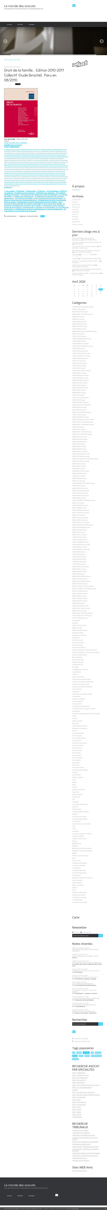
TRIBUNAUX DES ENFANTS (80, 1161)
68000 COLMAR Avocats (79, 530)
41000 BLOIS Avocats (78, 429)
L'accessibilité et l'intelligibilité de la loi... (84, 1005)
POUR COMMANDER (11, 147)
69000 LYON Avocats (78, 532)
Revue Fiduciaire (77, 880)
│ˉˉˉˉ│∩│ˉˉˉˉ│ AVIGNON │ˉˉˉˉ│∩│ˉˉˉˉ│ (84, 255)
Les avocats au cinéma (79, 816)
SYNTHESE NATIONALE (82, 271)
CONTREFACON (77, 1117)
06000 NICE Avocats (78, 319)
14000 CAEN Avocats (78, 348)
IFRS (73, 799)
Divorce (74, 731)
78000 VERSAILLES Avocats (80, 566)
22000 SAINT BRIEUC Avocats (81, 370)
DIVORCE (75, 1090)
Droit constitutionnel (78, 738)
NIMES (74, 853)
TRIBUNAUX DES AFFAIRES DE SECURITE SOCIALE (85, 1138)
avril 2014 (75, 219)
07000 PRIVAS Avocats (79, 329)
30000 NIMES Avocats (79, 392)
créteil (87, 1056)
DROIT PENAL (76, 1100)
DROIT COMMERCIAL (79, 1073)
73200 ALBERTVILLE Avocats (81, 544)
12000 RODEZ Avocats (79, 341)
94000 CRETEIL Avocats (79, 611)
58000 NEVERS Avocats (79, 478)
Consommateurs (77, 701)
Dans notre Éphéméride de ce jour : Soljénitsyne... (83, 239)
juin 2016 (75, 202)
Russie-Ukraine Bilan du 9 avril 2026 (83, 265)
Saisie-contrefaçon (78, 885)
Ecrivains (75, 772)
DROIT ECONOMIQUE (79, 1105)
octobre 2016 (76, 199)
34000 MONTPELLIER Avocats (81, 405)
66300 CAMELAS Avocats (80, 520)
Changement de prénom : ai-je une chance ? (85, 971)
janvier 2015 (76, 207)
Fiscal (74, 784)
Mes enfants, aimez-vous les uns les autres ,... (86, 250)
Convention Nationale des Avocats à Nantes (86, 713)
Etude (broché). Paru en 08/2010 (15, 143)
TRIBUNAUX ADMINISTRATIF (81, 1144)
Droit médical (76, 760)
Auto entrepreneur (78, 642)
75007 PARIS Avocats (78, 554)
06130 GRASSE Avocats (79, 321)
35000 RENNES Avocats (79, 410)
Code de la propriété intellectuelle (82, 682)
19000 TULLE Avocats (79, 361)
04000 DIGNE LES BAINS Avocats (82, 314)
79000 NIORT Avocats (79, 569)
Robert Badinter (77, 883)
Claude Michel (76, 672)
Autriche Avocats (77, 645)
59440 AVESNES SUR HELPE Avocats (83, 483)
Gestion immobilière (78, 789)
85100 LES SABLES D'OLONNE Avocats (84, 588)
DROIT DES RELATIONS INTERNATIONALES (86, 1095)
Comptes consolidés (78, 699)
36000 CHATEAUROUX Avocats (81, 412)
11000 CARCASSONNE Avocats (81, 339)
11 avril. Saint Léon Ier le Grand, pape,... (84, 246)
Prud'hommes (76, 875)
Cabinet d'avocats (77, 662)
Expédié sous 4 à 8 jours (13, 145)
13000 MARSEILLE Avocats (80, 343)
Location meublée (77, 836)
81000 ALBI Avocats (78, 574)
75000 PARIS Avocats (78, 552)
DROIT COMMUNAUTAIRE (80, 1075)
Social (74, 890)
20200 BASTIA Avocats (79, 366)
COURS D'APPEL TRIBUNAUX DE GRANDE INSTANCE (85, 1150)
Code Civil (75, 674)
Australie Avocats (77, 640)
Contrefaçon (76, 711)
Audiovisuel (75, 637)
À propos (31, 24)
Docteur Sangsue (77, 275)
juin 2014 (75, 214)
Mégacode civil (76, 843)
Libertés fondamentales (79, 819)
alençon (98, 1053)
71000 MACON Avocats (79, 537)
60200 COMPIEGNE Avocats (80, 491)
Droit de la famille (16, 139)
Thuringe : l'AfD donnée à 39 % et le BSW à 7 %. (87, 242)
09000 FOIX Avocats (78, 334)
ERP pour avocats (77, 777)
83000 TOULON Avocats (79, 579)
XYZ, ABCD (75, 263)
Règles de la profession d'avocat (82, 878)
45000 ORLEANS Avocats (80, 439)
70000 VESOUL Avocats (79, 535)
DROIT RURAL (76, 1112)
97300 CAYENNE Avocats (80, 618)
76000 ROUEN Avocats (79, 557)
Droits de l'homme (78, 767)
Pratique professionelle (79, 863)
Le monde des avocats (19, 6)
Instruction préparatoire (80, 804)
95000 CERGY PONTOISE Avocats (82, 613)
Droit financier (76, 755)
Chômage (75, 667)
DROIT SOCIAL (76, 1114)
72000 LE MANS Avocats (79, 539)
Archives (20, 24)
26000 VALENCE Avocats (79, 383)
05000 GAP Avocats (78, 316)
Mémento (75, 846)
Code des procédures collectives (82, 687)
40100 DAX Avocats (78, 427)
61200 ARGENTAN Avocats (80, 495)
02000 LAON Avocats (78, 309)
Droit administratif (78, 733)
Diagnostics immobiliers (79, 728)
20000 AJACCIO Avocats (79, 363)
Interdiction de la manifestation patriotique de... (87, 269)
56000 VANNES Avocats (79, 473)
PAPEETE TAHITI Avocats (80, 856)
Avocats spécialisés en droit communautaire (86, 652)
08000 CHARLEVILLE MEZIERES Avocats (84, 331)
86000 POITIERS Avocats (79, 591)
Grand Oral (75, 792)
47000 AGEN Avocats (78, 444)
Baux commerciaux (78, 660)
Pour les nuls (76, 860)
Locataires (75, 831)
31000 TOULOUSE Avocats (80, 397)
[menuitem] (9, 24)
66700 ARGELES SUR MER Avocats (82, 525)
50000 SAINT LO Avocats (80, 451)
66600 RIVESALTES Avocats (80, 522)
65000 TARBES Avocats (79, 508)
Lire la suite (75, 189)
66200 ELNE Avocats (78, 515)
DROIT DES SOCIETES (79, 1080)
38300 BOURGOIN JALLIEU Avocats (83, 419)
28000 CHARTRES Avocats (80, 388)
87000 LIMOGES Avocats (79, 593)
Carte (75, 917)
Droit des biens (77, 748)
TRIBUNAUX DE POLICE (79, 1158)
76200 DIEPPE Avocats (79, 559)
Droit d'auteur (76, 740)
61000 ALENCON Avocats (80, 493)
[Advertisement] (79, 100)
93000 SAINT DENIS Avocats (81, 608)
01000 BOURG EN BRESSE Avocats (82, 307)
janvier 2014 (76, 222)
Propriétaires (76, 868)
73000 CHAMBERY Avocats (80, 542)
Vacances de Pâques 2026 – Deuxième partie (86, 273)
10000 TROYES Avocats (79, 336)
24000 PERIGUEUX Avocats (80, 375)
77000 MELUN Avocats (79, 562)
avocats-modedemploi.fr (79, 655)
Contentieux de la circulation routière (84, 709)
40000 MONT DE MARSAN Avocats (83, 424)
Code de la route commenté (80, 684)
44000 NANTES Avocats (79, 437)
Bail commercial (77, 657)
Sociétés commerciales (79, 892)
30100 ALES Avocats (78, 395)
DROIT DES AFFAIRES (78, 1097)
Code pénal (75, 691)
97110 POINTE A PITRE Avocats (82, 615)
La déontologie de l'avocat (80, 811)
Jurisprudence (76, 809)
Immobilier (75, 802)
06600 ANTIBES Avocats (79, 326)
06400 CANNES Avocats (79, 324)
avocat (75, 1056)
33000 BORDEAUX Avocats (80, 402)
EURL (74, 780)
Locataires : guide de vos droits (82, 834)
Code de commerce (78, 677)
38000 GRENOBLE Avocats (80, 417)
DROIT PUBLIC (77, 1110)
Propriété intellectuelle (79, 873)
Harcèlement (76, 797)
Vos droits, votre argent (79, 902)
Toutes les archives (77, 224)
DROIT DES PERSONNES (79, 1078)
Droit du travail (77, 750)
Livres (74, 829)
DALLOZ (74, 718)
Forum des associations (79, 1171)
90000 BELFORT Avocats (79, 601)
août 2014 (75, 209)
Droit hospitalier (77, 758)
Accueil (9, 24)
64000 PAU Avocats (78, 503)
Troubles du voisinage (79, 897)
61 (73, 1053)
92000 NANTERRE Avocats (80, 606)
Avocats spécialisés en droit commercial (84, 650)
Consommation (77, 704)
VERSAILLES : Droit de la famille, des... (83, 1011)
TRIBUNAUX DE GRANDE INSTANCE (83, 1135)
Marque (74, 841)
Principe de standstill (78, 865)
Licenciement (76, 821)
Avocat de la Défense (78, 647)
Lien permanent (10, 216)
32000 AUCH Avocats (78, 400)
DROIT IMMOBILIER (78, 1083)
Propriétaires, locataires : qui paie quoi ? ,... (85, 977)
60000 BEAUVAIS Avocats (80, 488)
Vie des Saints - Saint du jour (86, 247)
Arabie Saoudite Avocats (79, 630)
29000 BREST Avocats (79, 390)
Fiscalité (74, 787)
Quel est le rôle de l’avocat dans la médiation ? (86, 962)
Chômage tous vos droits (80, 669)
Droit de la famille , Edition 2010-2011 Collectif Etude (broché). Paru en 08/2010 (34, 75)
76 (92, 1053)
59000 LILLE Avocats (78, 481)
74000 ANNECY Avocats (79, 547)
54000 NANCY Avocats (79, 466)
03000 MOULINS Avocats (80, 312)
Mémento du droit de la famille (81, 848)
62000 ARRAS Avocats (79, 498)
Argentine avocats (78, 633)
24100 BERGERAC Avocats (80, 378)
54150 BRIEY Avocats (78, 468)
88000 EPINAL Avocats (79, 596)
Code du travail (77, 689)
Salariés (74, 887)
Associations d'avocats (79, 635)
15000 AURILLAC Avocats (80, 351)
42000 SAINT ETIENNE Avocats (82, 432)
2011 (80, 1056)
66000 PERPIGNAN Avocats (80, 510)
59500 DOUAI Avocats (79, 486)
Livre (73, 826)
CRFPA (74, 716)
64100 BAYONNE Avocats (80, 505)
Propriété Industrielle (79, 870)
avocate (75, 1059)
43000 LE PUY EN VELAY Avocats (82, 434)
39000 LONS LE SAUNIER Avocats (82, 422)
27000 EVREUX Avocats (79, 385)
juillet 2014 (75, 212)
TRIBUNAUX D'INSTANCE (80, 1130)
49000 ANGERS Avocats (79, 449)
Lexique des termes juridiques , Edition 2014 (86, 998)
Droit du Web (76, 753)
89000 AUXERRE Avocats (79, 598)
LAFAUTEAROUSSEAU (90, 240)
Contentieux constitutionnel (81, 706)
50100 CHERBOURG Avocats (81, 454)
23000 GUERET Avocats (79, 373)
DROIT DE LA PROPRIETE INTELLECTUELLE (85, 1085)
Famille (74, 782)
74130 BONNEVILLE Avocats (81, 549)
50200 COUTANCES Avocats (81, 456)
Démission (75, 723)
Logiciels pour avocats (79, 838)
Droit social (75, 765)
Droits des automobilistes (80, 770)
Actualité (75, 623)
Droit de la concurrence (79, 743)
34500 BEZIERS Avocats (79, 407)
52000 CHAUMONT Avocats (80, 461)
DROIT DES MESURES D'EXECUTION (83, 1092)
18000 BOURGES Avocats (80, 358)
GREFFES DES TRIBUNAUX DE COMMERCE (85, 1142)
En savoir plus (75, 1208)
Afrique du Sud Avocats (79, 625)
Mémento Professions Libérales (82, 851)
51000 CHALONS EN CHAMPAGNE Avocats (85, 459)
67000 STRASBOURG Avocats (81, 527)
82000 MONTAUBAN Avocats (81, 576)
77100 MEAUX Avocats (79, 564)
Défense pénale (77, 721)
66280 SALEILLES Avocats (80, 517)
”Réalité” (74, 258)
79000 (79, 1053)
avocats (86, 1053)
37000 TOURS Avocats (79, 415)
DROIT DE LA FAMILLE (79, 1102)
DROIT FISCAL (76, 1107)
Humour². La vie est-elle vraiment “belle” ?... (85, 261)
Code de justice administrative (81, 679)
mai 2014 (75, 217)
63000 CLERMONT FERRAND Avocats (83, 500)
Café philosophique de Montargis (90, 258)
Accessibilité (76, 620)
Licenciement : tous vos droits (81, 824)
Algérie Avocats (77, 628)
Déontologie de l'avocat (79, 726)
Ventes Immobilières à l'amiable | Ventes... (85, 956)
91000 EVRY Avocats (78, 603)
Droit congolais (77, 735)
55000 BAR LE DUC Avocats (80, 471)
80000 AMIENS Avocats (79, 571)
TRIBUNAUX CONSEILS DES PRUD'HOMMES (86, 1153)
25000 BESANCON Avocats (80, 380)
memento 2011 (96, 1056)
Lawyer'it (75, 814)
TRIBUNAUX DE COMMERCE (81, 1133)
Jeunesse (75, 807)
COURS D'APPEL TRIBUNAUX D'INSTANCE (85, 1147)
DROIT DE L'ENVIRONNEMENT (82, 1088)
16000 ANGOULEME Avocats (81, 353)
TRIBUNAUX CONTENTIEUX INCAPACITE (85, 1156)
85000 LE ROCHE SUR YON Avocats (83, 586)
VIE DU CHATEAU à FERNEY (83, 252)
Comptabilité (76, 696)
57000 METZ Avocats (78, 476)
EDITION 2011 (76, 775)
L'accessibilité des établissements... (83, 984)
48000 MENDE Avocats (79, 446)
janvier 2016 (76, 204)
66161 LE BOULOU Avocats (80, 512)
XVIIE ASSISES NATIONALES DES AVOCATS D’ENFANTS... (85, 950)
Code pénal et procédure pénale (82, 694)
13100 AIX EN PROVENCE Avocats (82, 346)
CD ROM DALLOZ (77, 664)
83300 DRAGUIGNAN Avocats (81, 581)
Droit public (76, 762)
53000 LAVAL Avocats (79, 464)
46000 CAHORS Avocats (79, 441)
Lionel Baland (79, 244)
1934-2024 (75, 254)
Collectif (6, 141)
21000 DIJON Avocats (78, 368)
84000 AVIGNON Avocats (80, 584)
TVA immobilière (77, 900)
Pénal (74, 858)
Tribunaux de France (78, 895)
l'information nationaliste (80, 267)
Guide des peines (77, 794)
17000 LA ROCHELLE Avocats (81, 356)
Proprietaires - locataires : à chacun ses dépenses (84, 991)
